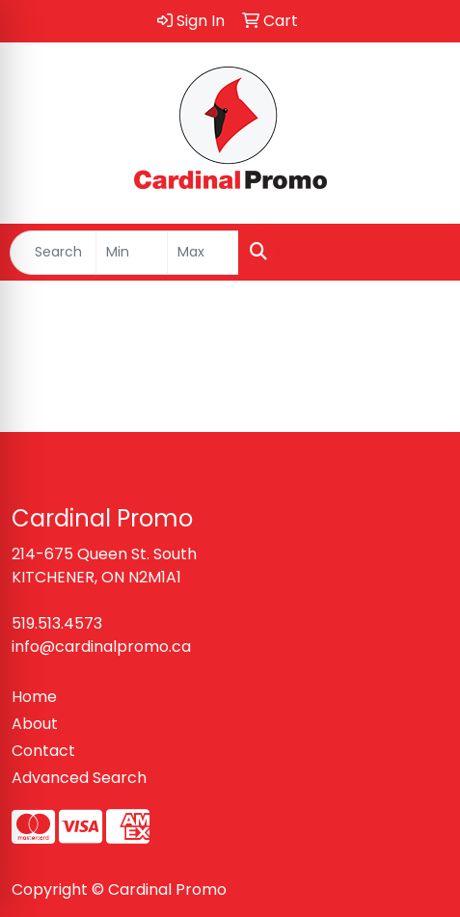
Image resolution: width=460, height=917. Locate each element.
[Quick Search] (53, 252)
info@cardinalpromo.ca (101, 646)
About (35, 724)
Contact (43, 751)
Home (34, 697)
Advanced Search (79, 778)
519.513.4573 (57, 623)
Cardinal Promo (167, 889)
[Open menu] (421, 252)
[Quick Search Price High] (203, 252)
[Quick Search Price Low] (131, 252)
